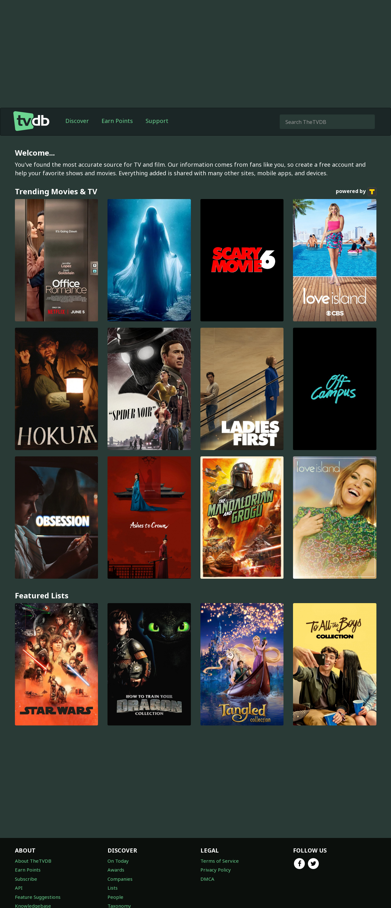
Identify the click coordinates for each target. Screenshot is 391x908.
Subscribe (26, 879)
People (115, 897)
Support (157, 121)
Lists (113, 888)
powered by (356, 191)
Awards (116, 869)
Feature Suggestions (38, 897)
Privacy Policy (215, 869)
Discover (77, 121)
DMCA (207, 879)
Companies (120, 879)
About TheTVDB (33, 861)
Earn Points (117, 121)
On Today (118, 861)
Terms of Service (219, 861)
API (19, 888)
